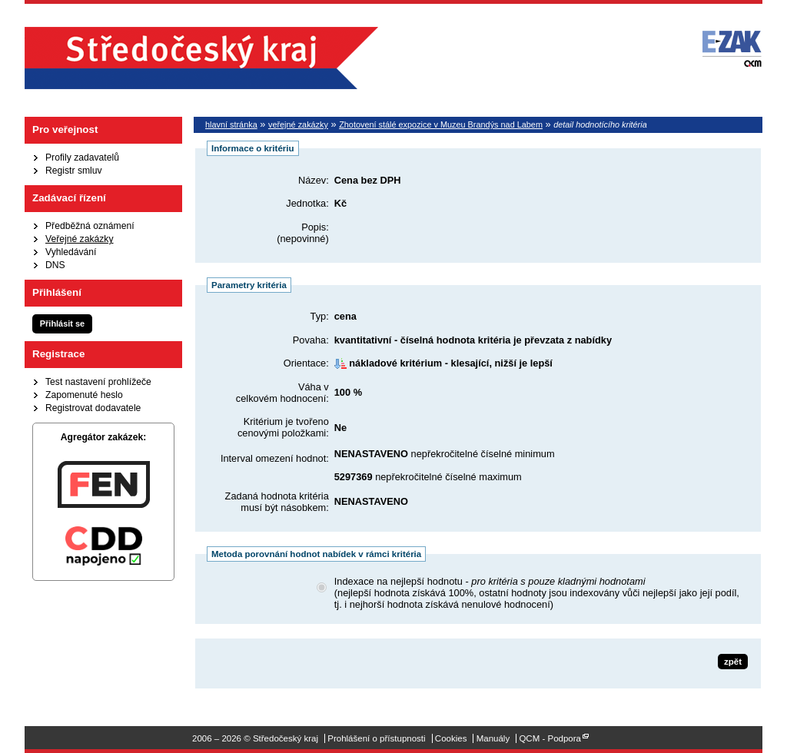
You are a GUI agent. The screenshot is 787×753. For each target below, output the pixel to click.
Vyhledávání (70, 252)
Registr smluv (73, 170)
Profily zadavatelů (82, 157)
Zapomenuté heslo (84, 395)
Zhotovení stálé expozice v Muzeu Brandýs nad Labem (441, 124)
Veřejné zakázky (79, 239)
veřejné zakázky (298, 124)
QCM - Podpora (550, 738)
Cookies (451, 738)
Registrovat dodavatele (93, 408)
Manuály (493, 738)
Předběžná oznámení (89, 226)
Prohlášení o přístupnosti (376, 738)
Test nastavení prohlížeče (98, 381)
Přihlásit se (62, 323)
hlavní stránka (231, 124)
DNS (55, 265)
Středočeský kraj (201, 58)
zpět (733, 661)
